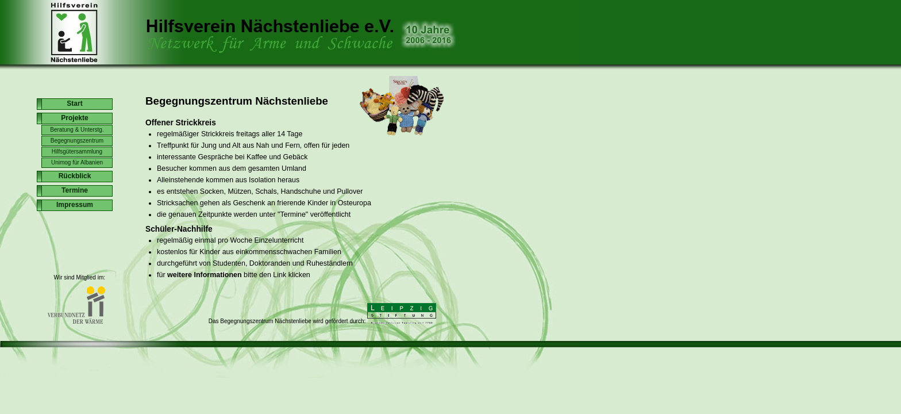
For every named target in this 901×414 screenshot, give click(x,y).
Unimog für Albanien (77, 162)
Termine (74, 190)
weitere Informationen (204, 275)
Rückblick (75, 176)
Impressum (74, 205)
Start (74, 103)
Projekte (74, 118)
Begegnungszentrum (77, 140)
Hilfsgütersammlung (77, 151)
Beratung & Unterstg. (76, 129)
